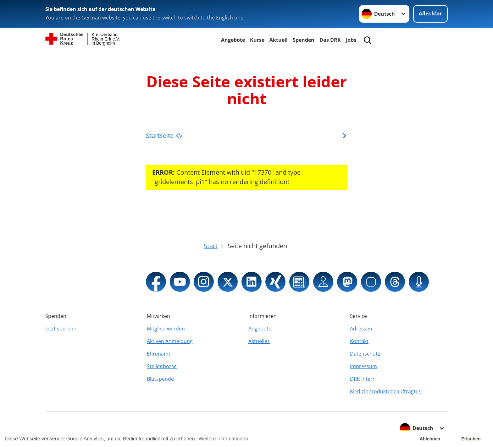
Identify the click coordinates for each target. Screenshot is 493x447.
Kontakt (359, 341)
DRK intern (363, 378)
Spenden (303, 39)
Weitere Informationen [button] (223, 438)
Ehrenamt (158, 353)
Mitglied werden (166, 328)
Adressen (361, 328)
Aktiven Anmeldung (170, 341)
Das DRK (330, 39)
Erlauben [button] (471, 438)
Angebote (233, 39)
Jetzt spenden (61, 328)
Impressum (363, 366)
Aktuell (278, 39)
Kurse (257, 39)
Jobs (351, 39)
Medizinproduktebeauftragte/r (386, 391)
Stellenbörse (162, 366)
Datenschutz (365, 353)
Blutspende (160, 378)
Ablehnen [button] (430, 438)
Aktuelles (259, 341)
